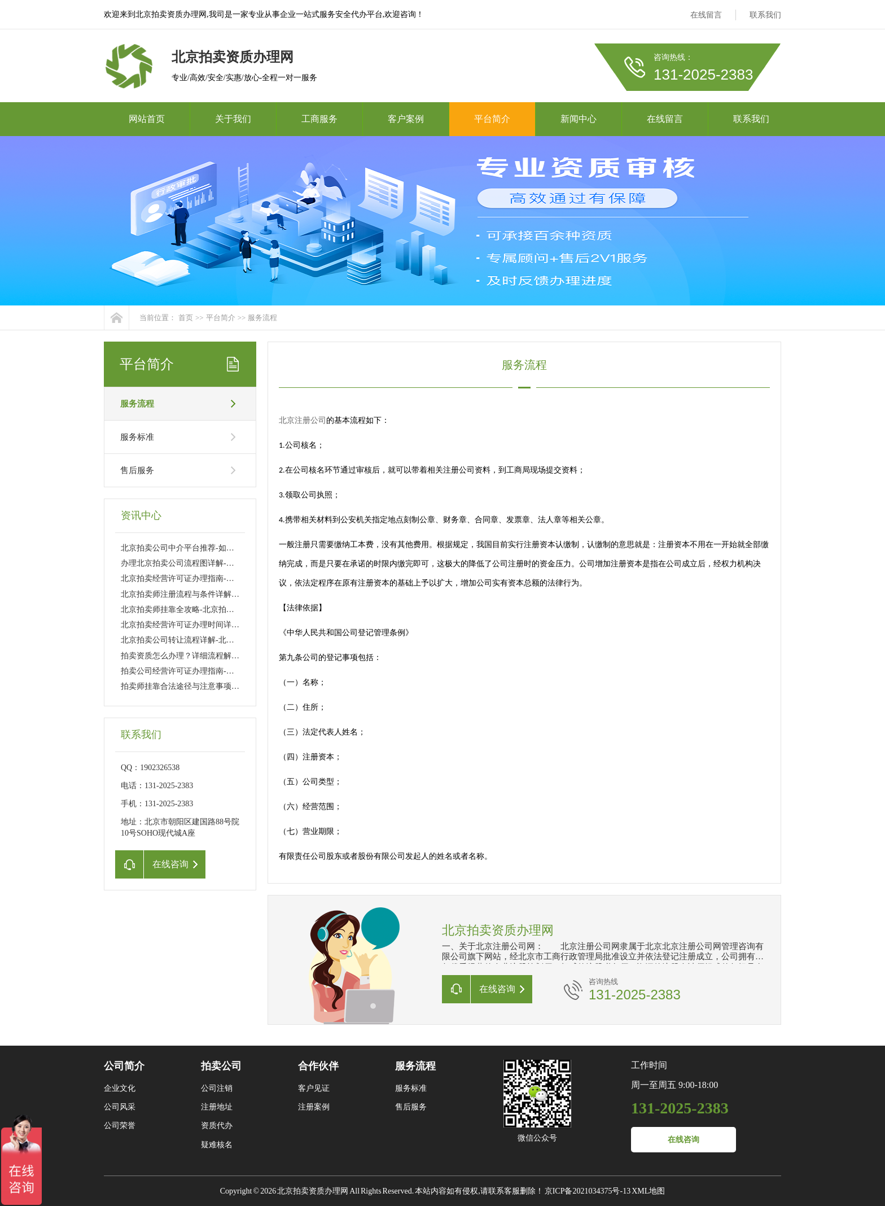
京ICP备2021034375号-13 (587, 1191)
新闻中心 (578, 119)
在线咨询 (683, 1139)
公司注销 (217, 1088)
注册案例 (314, 1107)
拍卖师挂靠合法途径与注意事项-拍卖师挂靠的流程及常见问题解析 (237, 686)
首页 (185, 317)
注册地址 (217, 1107)
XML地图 (648, 1191)
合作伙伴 (318, 1066)
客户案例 (406, 119)
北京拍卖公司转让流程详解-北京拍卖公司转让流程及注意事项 (229, 640)
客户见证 (314, 1088)
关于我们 (233, 119)
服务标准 (137, 437)
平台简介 (492, 119)
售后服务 (137, 470)
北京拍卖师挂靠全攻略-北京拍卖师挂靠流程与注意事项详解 (225, 609)
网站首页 (147, 119)
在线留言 (706, 15)
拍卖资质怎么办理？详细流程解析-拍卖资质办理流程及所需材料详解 (241, 656)
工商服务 (319, 119)
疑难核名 (217, 1145)
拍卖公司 (221, 1066)
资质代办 (217, 1125)
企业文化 (119, 1088)
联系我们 (765, 15)
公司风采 (119, 1107)
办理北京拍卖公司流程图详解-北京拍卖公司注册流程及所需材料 (233, 563)
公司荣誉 (119, 1125)
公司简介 (124, 1066)
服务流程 (262, 317)
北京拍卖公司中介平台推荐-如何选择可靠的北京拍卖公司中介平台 (237, 548)
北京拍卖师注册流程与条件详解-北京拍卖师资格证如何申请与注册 (237, 594)
